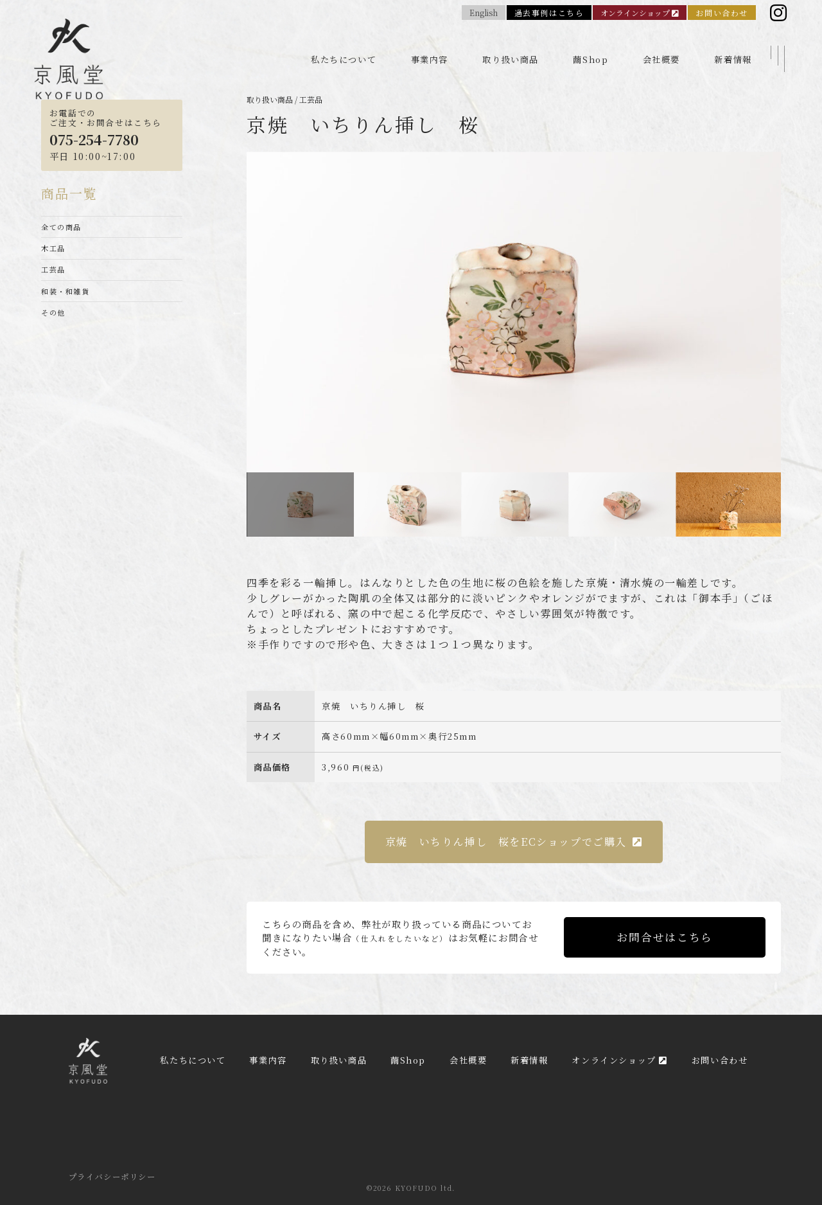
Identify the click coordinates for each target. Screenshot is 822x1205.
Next (790, 312)
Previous (237, 312)
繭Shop (590, 46)
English (483, 15)
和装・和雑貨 (69, 305)
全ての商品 (64, 228)
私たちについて (343, 46)
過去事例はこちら (549, 15)
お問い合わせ (721, 15)
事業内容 (429, 46)
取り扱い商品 (510, 46)
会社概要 (661, 46)
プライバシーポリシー (112, 1177)
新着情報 (732, 46)
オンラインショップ (639, 15)
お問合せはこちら (664, 937)
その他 (55, 331)
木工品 (55, 254)
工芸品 (55, 279)
